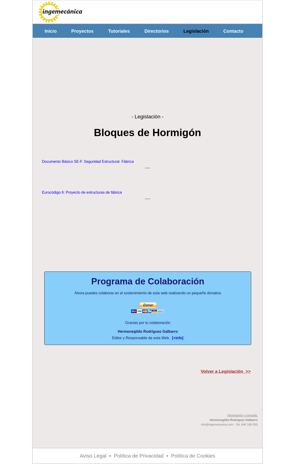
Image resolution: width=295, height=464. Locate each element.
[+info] (177, 338)
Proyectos (82, 31)
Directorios (157, 31)
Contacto (233, 31)
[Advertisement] (177, 10)
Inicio (51, 31)
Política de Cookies (193, 456)
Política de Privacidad (138, 456)
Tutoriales (119, 31)
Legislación (196, 31)
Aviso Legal (93, 456)
